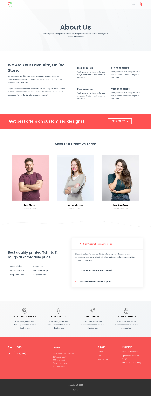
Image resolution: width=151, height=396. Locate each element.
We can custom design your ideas (98, 243)
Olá (133, 5)
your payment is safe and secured (98, 270)
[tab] (107, 243)
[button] (120, 121)
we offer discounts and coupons (97, 281)
